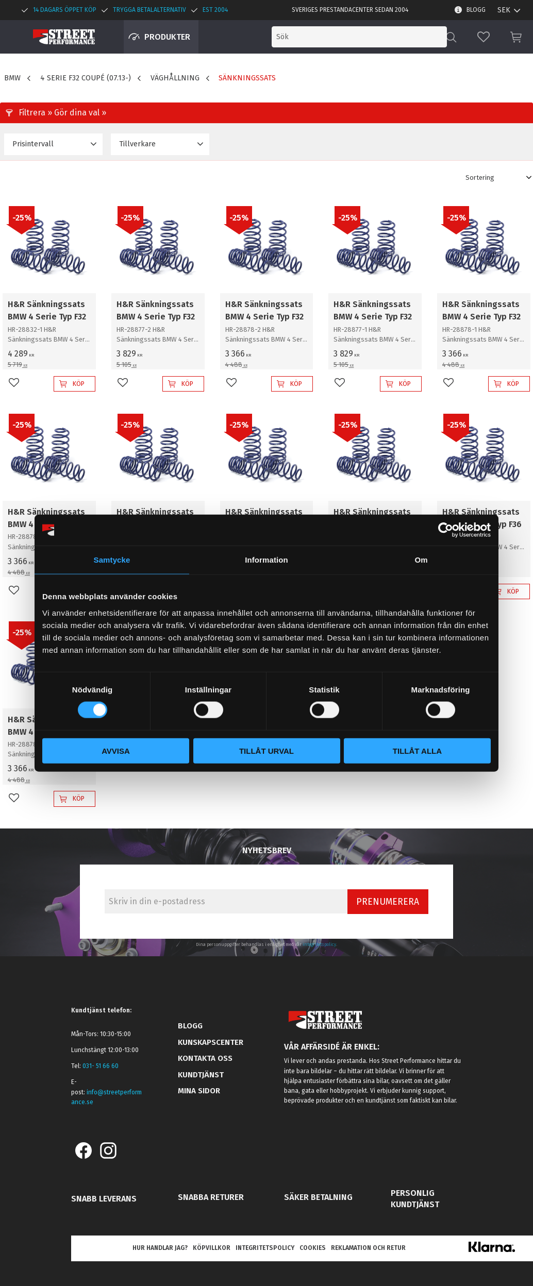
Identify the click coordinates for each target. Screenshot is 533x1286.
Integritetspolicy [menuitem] (265, 1247)
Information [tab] (266, 559)
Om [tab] (420, 559)
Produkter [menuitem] (167, 37)
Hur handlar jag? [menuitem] (160, 1247)
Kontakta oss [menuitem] (205, 1058)
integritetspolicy (319, 944)
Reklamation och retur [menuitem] (368, 1247)
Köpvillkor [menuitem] (211, 1247)
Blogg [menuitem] (476, 9)
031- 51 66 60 (100, 1066)
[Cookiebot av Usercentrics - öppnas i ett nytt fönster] (446, 530)
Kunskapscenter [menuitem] (210, 1042)
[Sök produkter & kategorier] (361, 36)
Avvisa (116, 750)
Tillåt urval (266, 750)
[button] (483, 37)
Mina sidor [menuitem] (199, 1090)
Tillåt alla (417, 750)
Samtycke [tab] (112, 559)
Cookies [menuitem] (312, 1247)
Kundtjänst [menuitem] (201, 1074)
